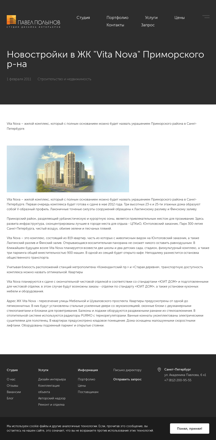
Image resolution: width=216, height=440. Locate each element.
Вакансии (14, 392)
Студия (97, 17)
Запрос (203, 17)
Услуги (143, 17)
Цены (161, 17)
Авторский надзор (52, 398)
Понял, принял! (189, 429)
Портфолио (120, 17)
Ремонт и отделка (51, 405)
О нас (11, 379)
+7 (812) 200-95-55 (177, 380)
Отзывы (12, 386)
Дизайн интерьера (52, 379)
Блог (10, 398)
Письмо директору (127, 370)
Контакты (181, 17)
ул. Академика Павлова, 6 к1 (185, 375)
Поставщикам (88, 392)
